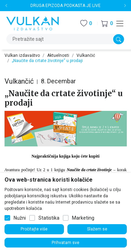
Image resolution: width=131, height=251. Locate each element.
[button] (107, 23)
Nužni (20, 217)
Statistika (48, 217)
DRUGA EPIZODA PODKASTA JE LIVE (65, 5)
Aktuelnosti (58, 55)
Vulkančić (86, 55)
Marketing (83, 217)
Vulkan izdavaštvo (22, 55)
